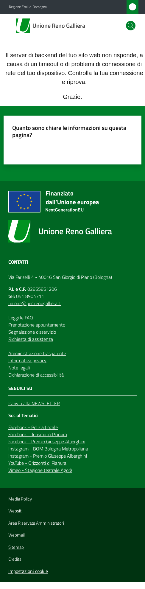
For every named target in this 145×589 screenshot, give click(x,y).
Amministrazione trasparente (37, 353)
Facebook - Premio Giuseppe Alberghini (46, 441)
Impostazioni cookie (28, 571)
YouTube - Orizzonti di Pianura (37, 463)
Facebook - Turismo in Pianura (37, 434)
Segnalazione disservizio (32, 331)
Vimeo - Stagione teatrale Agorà (40, 470)
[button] (130, 25)
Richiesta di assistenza (30, 339)
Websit (14, 511)
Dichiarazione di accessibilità (36, 374)
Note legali (19, 367)
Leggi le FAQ (20, 317)
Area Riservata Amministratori (36, 523)
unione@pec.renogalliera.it (34, 303)
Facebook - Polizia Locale (33, 427)
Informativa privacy (27, 360)
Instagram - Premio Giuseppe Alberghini (47, 455)
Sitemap (16, 547)
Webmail (16, 535)
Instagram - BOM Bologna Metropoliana (48, 448)
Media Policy (20, 498)
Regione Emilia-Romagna (28, 7)
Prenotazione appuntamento (36, 324)
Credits (14, 559)
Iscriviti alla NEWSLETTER (34, 403)
